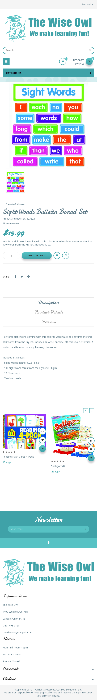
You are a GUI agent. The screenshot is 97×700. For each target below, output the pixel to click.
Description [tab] (48, 302)
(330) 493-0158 (11, 625)
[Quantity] (11, 255)
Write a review (11, 223)
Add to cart (36, 255)
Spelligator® (58, 466)
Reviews (49, 321)
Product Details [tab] (49, 312)
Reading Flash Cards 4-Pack (18, 456)
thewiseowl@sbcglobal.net (18, 632)
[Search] (48, 50)
